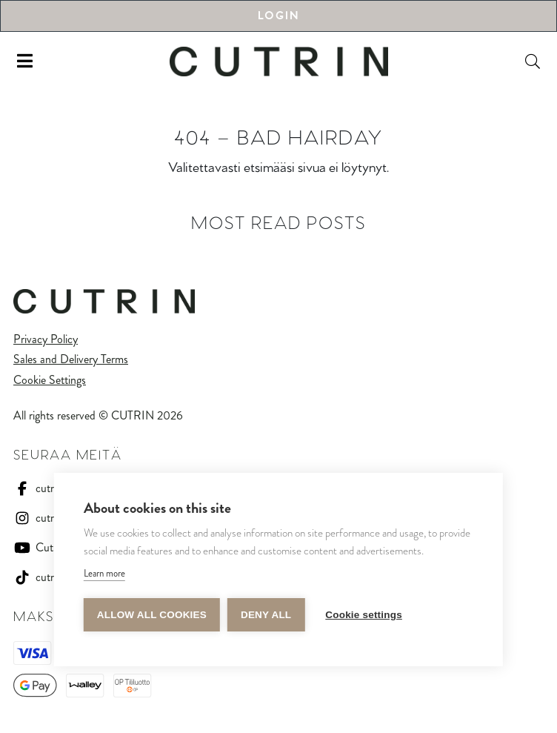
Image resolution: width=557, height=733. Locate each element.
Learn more (104, 573)
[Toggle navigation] (25, 61)
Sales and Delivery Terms (70, 359)
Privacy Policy (45, 339)
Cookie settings (363, 614)
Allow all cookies (152, 614)
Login (278, 16)
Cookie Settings (49, 379)
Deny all (266, 614)
